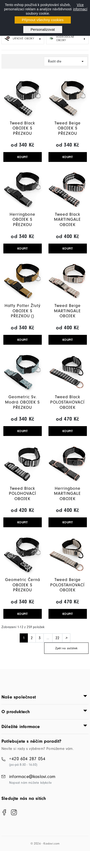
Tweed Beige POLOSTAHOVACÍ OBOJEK (67, 585)
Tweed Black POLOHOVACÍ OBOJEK (22, 493)
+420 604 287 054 (27, 758)
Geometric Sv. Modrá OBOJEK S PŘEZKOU (22, 402)
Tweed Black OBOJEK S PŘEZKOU (22, 128)
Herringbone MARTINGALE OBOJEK (67, 493)
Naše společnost (18, 697)
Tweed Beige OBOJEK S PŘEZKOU (67, 128)
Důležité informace (20, 726)
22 (57, 638)
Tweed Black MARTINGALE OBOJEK (67, 219)
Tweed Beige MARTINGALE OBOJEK (67, 310)
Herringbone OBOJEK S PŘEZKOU (22, 219)
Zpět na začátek (66, 648)
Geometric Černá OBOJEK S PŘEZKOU (22, 585)
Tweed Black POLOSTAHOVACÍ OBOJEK (67, 402)
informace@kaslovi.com (32, 776)
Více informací (80, 7)
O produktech (15, 711)
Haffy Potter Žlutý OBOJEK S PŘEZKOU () (23, 310)
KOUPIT (22, 157)
